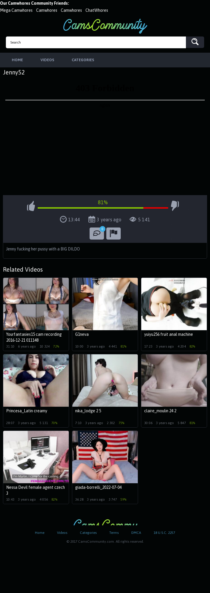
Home (39, 533)
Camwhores (46, 10)
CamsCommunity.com (105, 26)
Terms (114, 533)
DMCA (136, 533)
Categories (88, 533)
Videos (62, 533)
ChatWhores (96, 10)
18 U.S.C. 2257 (164, 533)
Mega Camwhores (16, 10)
